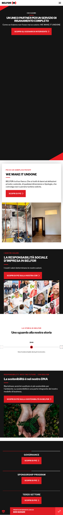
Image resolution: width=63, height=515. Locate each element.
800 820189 (9, 512)
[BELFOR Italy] (31, 3)
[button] (1, 347)
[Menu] (60, 3)
